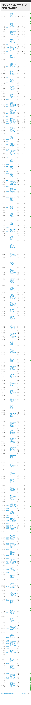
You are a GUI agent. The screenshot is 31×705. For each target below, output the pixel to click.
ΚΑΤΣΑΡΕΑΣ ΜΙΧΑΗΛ (12, 197)
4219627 (7, 154)
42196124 (7, 510)
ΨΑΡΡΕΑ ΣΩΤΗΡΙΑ (12, 273)
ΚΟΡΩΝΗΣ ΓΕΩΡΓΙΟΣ (13, 120)
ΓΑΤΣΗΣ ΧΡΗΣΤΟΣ (12, 181)
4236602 (7, 30)
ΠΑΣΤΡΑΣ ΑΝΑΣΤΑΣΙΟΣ (13, 437)
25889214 (7, 162)
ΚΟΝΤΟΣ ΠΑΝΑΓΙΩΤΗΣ (13, 104)
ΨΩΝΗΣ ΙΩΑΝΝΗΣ (12, 260)
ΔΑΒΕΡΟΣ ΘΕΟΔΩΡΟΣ (13, 229)
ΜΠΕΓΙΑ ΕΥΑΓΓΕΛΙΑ (12, 528)
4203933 (7, 51)
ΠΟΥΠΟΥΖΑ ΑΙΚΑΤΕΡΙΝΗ (13, 496)
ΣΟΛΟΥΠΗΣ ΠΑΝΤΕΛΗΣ (13, 105)
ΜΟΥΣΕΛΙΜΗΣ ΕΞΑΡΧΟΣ (13, 279)
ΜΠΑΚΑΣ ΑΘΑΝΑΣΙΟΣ (13, 383)
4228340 (7, 141)
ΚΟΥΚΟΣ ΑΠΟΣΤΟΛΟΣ (13, 326)
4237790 (7, 170)
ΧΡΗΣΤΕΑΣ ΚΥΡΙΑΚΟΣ (13, 417)
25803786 (7, 131)
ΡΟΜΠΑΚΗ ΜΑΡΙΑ (12, 170)
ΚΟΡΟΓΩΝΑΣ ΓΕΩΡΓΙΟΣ (13, 193)
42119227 (7, 534)
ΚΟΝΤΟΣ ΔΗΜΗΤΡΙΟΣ (13, 425)
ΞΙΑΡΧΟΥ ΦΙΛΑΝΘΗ (12, 290)
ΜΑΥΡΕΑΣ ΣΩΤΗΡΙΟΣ (13, 468)
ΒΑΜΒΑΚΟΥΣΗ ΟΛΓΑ (12, 454)
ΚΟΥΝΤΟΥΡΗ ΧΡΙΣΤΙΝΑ (13, 520)
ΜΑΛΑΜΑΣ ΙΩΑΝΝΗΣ (12, 114)
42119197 (7, 99)
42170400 (7, 54)
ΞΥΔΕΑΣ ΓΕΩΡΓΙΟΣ (12, 277)
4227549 (7, 171)
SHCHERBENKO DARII (13, 533)
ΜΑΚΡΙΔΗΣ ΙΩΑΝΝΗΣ (12, 112)
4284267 (7, 44)
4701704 (7, 17)
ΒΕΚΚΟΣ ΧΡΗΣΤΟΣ (12, 191)
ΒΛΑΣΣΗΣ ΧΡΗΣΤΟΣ (12, 340)
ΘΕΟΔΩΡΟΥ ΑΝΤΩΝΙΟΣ (13, 73)
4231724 (7, 144)
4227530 (7, 66)
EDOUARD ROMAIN (12, 369)
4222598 (7, 116)
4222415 (7, 63)
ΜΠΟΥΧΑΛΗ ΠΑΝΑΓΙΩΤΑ (13, 333)
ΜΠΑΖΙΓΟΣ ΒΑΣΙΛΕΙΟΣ (13, 414)
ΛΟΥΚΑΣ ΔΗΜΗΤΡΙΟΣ (13, 502)
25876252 (7, 35)
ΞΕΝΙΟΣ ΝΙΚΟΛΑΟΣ (12, 254)
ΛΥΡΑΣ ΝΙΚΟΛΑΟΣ (12, 320)
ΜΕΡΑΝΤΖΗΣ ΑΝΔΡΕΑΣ (13, 404)
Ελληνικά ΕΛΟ (3, 1)
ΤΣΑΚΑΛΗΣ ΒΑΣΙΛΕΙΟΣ (13, 438)
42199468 (7, 193)
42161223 (7, 537)
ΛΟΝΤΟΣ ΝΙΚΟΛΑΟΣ (12, 483)
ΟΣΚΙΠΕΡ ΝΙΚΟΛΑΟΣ (12, 418)
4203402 (7, 13)
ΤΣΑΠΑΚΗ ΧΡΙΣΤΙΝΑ (12, 122)
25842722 (7, 74)
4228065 (7, 106)
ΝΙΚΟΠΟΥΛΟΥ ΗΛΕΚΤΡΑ (13, 327)
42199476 (7, 521)
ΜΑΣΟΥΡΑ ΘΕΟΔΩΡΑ (12, 353)
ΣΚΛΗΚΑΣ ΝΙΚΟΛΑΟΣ (13, 119)
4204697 (7, 23)
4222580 (7, 113)
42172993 (7, 139)
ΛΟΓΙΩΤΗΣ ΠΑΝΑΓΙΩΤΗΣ (13, 376)
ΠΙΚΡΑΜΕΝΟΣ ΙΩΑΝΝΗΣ (13, 96)
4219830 (7, 18)
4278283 (7, 85)
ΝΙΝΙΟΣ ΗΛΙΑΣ (12, 54)
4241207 (7, 104)
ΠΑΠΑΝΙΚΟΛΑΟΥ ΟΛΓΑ (13, 489)
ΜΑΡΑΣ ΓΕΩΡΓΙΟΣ (12, 505)
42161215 (7, 506)
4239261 (7, 136)
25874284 (7, 173)
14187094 (7, 533)
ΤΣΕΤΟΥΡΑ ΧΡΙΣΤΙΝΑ (12, 450)
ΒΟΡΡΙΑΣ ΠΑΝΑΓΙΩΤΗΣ (13, 449)
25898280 (7, 216)
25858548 (7, 525)
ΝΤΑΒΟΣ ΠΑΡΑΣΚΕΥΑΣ (13, 34)
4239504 (7, 166)
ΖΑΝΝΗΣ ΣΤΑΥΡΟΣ (12, 101)
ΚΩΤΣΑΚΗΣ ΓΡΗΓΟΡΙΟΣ (13, 446)
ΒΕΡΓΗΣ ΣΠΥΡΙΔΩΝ (12, 202)
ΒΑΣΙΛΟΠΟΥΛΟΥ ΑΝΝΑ (13, 527)
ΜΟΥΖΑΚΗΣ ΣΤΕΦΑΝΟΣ (13, 134)
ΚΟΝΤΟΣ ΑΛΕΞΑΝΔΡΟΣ (13, 35)
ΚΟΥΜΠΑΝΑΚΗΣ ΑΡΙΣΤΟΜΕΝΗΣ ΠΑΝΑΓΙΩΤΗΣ (12, 403)
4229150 (7, 77)
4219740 (7, 29)
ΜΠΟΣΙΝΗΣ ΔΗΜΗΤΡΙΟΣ (13, 192)
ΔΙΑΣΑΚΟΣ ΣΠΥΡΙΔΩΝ (13, 66)
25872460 (7, 149)
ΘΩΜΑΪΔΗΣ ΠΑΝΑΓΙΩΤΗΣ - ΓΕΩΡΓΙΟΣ (12, 109)
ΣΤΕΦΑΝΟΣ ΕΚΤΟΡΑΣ (13, 470)
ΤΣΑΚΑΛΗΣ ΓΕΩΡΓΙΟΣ (13, 370)
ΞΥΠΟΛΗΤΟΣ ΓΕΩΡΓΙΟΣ (13, 442)
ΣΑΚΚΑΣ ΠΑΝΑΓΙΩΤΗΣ (13, 18)
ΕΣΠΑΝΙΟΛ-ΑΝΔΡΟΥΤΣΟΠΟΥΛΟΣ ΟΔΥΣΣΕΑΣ (13, 184)
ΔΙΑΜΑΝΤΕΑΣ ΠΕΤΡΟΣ (13, 30)
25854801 (7, 505)
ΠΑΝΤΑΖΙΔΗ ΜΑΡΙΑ (12, 113)
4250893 (7, 207)
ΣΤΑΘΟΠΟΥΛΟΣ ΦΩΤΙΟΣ (13, 215)
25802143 (7, 164)
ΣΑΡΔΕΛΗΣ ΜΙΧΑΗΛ (12, 163)
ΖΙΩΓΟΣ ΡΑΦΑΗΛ (12, 534)
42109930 (7, 526)
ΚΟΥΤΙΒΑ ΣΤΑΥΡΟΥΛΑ (13, 100)
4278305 (7, 231)
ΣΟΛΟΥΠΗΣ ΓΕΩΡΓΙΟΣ (13, 297)
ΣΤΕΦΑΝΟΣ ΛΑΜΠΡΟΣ (13, 182)
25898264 (7, 520)
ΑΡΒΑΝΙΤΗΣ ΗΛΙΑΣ (12, 441)
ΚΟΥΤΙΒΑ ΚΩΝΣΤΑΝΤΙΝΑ (13, 336)
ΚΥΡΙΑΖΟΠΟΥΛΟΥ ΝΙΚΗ (13, 228)
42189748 (7, 528)
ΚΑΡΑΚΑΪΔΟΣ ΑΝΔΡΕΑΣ (13, 465)
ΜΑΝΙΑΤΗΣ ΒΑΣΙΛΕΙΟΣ (13, 88)
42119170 (7, 186)
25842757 (7, 197)
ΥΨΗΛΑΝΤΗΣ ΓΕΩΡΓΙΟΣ (13, 278)
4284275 (7, 119)
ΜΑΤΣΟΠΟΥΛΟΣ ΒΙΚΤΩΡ (13, 422)
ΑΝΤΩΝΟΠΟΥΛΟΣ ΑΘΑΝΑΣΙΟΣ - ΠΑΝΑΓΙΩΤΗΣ (12, 430)
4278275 (7, 180)
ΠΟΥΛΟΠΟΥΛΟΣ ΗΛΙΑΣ (13, 47)
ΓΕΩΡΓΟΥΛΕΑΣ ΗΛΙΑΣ (13, 272)
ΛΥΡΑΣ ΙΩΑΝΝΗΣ (12, 459)
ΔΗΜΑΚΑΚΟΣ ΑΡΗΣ (12, 26)
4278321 (7, 150)
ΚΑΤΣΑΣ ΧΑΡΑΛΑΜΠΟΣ (13, 266)
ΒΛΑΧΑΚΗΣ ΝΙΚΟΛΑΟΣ (13, 82)
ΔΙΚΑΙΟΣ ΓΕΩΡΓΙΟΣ (12, 144)
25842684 (7, 47)
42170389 (7, 143)
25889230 (7, 517)
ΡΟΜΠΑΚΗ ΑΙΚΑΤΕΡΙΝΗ (13, 432)
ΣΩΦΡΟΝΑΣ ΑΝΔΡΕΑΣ (13, 150)
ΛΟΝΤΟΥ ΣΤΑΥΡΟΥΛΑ (13, 392)
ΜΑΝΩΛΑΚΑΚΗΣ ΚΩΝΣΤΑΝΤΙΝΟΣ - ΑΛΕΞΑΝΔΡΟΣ (12, 231)
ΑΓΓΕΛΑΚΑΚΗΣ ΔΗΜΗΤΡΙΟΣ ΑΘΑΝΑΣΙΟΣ (12, 167)
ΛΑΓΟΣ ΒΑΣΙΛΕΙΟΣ (12, 48)
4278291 (7, 502)
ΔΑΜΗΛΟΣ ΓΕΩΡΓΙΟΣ (13, 359)
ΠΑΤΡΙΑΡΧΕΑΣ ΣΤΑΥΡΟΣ (13, 31)
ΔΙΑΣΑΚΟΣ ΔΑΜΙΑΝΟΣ (13, 121)
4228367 (7, 82)
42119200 (7, 523)
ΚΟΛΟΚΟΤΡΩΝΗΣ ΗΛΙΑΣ (13, 488)
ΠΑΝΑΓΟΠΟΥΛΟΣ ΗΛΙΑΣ (13, 16)
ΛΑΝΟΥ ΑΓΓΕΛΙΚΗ (12, 475)
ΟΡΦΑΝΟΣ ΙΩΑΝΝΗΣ (12, 153)
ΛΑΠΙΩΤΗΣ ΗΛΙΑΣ (12, 526)
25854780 (7, 515)
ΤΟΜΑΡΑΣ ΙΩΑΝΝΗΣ (12, 204)
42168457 (7, 508)
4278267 (7, 206)
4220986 (7, 121)
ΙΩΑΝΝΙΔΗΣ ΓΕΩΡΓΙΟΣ (13, 409)
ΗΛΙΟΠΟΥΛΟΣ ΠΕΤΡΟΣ (13, 265)
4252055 (7, 27)
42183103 (7, 123)
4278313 (7, 157)
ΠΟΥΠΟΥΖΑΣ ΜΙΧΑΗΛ (13, 413)
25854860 (7, 191)
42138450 (7, 159)
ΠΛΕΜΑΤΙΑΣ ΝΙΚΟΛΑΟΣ (13, 366)
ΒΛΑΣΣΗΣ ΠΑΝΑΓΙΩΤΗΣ (13, 386)
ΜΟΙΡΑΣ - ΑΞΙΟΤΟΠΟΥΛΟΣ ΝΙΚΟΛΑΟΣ (12, 311)
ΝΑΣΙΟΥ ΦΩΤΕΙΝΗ (12, 291)
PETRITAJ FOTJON (12, 17)
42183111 (7, 529)
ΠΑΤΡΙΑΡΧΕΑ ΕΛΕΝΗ (12, 130)
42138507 (7, 527)
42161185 (7, 227)
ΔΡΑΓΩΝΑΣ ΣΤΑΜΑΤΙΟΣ (13, 162)
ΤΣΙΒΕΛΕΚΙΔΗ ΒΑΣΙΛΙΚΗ (13, 207)
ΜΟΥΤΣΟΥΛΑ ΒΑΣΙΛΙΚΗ (13, 399)
